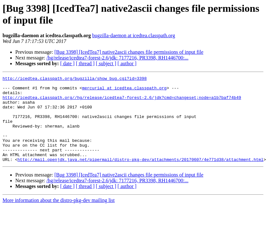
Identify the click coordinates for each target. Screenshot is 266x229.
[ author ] (127, 63)
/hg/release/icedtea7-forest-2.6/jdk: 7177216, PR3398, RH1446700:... (118, 57)
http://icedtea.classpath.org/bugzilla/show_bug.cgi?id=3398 (75, 79)
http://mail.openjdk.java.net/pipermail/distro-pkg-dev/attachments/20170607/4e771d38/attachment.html (140, 176)
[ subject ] (106, 63)
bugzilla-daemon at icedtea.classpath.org (133, 35)
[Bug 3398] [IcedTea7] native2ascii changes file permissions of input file (129, 52)
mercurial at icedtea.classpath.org (124, 91)
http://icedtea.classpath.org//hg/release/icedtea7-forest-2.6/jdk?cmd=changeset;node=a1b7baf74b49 (122, 102)
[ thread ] (85, 63)
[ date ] (67, 63)
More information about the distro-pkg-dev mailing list (59, 217)
